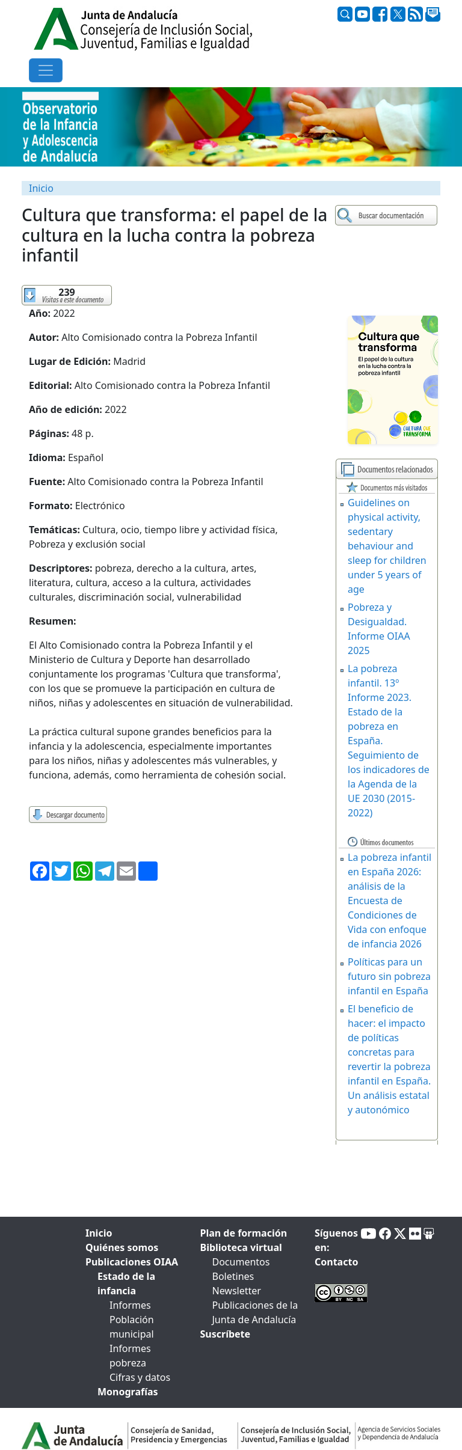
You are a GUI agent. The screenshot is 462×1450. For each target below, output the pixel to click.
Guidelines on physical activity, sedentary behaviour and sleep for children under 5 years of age (387, 546)
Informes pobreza (130, 1355)
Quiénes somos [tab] (121, 1247)
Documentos (241, 1261)
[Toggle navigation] (46, 70)
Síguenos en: (336, 1240)
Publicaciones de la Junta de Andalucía (255, 1312)
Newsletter (236, 1290)
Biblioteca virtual (241, 1247)
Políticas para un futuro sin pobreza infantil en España (389, 976)
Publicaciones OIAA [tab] (131, 1261)
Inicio (41, 188)
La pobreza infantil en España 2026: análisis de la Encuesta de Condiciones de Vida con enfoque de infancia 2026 (389, 900)
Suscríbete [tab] (225, 1334)
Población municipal (131, 1327)
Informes (130, 1305)
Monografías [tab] (127, 1391)
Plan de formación (244, 1233)
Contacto (336, 1261)
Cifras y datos (139, 1377)
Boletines (233, 1276)
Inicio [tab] (98, 1233)
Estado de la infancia (126, 1283)
